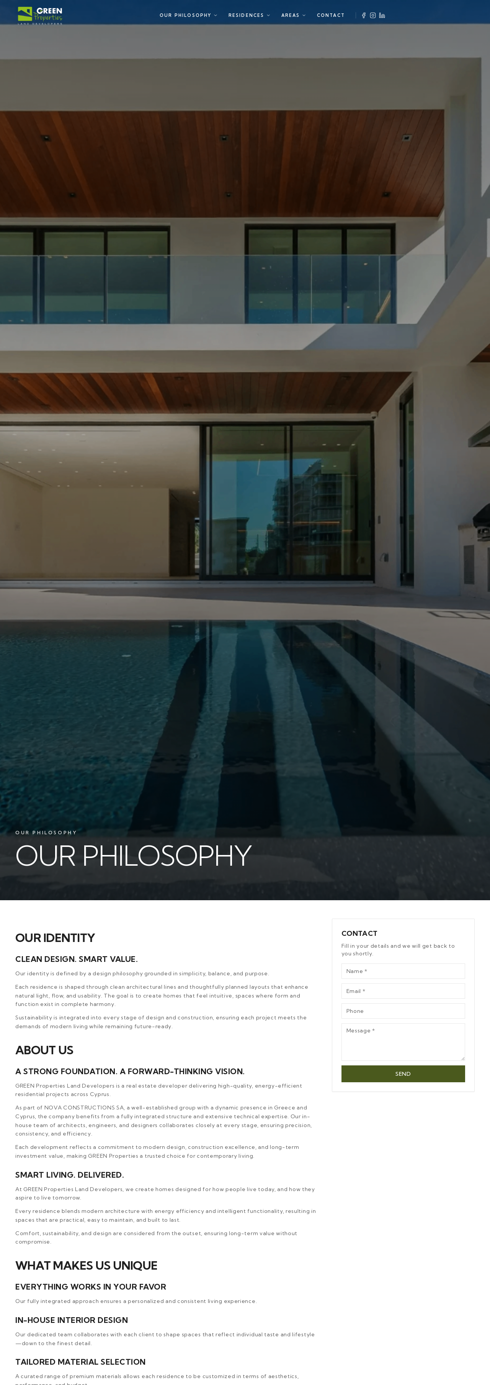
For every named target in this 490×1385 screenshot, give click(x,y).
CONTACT (331, 15)
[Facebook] (364, 15)
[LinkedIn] (382, 15)
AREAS (293, 15)
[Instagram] (373, 15)
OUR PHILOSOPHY (189, 15)
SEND (403, 1061)
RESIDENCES (250, 15)
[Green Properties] (40, 15)
